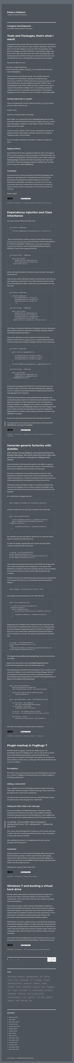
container (32, 736)
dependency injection (46, 434)
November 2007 (14, 1040)
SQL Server (48, 990)
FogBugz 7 (22, 750)
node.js (47, 121)
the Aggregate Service (29, 339)
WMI (17, 1000)
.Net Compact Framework (16, 976)
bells (45, 78)
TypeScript (30, 49)
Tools (43, 202)
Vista (42, 997)
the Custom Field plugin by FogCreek (25, 773)
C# (39, 434)
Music (43, 987)
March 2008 (13, 1035)
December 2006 (14, 1047)
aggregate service (28, 434)
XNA (30, 1000)
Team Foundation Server (35, 994)
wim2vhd (41, 949)
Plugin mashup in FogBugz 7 (27, 745)
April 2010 (12, 1019)
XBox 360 (24, 1000)
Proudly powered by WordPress (25, 1058)
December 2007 (14, 1038)
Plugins (35, 876)
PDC (9, 990)
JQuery (40, 815)
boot (27, 949)
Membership (27, 987)
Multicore (36, 987)
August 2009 (13, 1029)
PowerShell (23, 990)
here (52, 940)
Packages (32, 202)
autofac (36, 434)
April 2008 (12, 1033)
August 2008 (13, 1031)
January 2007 (13, 1045)
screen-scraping (38, 990)
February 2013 (13, 1017)
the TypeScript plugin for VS (44, 81)
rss (30, 990)
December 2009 (14, 1022)
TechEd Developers (14, 997)
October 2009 (13, 1024)
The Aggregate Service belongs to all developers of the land (28, 423)
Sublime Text (30, 69)
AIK (24, 949)
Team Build (21, 994)
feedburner (28, 983)
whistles (13, 81)
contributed (20, 425)
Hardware (11, 987)
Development (17, 202)
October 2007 (13, 1042)
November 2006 (14, 1049)
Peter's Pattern (16, 12)
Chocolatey (44, 103)
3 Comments (39, 736)
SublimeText (38, 202)
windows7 (47, 949)
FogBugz (25, 876)
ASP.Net (47, 976)
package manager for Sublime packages (24, 155)
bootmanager (33, 949)
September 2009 (14, 1026)
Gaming (44, 983)
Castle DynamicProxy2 (42, 386)
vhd (38, 949)
